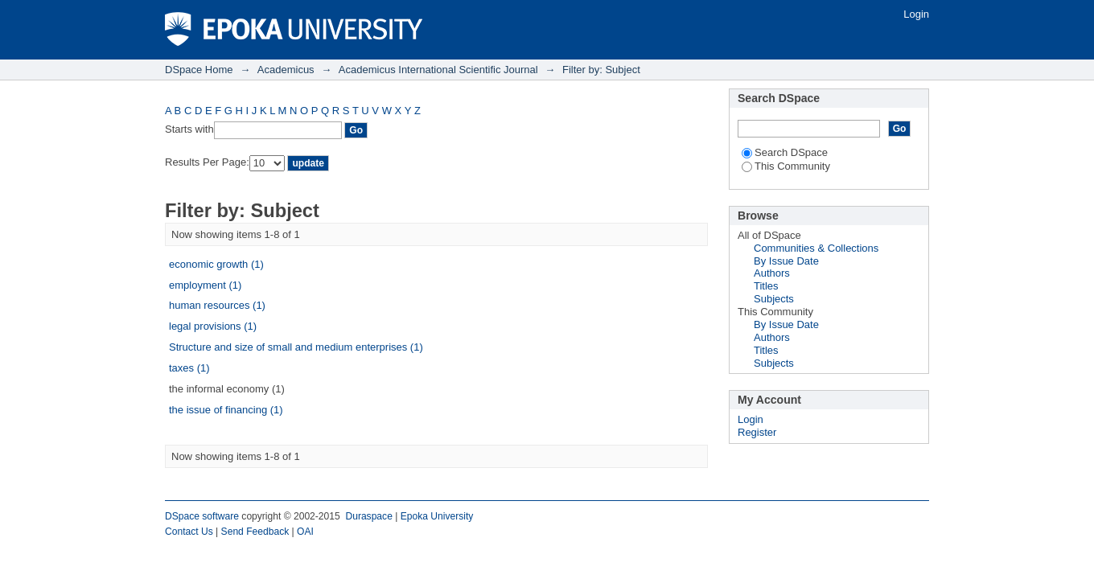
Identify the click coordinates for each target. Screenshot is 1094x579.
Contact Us (189, 531)
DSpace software (202, 516)
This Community (786, 166)
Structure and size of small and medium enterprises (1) (296, 347)
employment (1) (205, 285)
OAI (305, 531)
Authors (772, 273)
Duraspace (368, 516)
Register (757, 432)
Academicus (286, 70)
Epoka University (437, 516)
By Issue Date (786, 261)
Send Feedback (255, 531)
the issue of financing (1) (226, 410)
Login (916, 14)
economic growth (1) (216, 264)
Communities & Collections (816, 248)
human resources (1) (217, 305)
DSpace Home (199, 70)
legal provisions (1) (213, 326)
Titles (766, 286)
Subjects (774, 299)
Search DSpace (785, 152)
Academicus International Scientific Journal (438, 70)
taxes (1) (189, 368)
